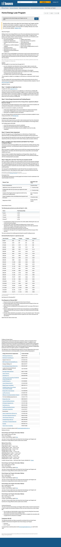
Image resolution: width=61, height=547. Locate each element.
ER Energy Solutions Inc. (8, 355)
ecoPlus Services (6, 392)
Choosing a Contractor (13, 173)
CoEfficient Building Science (9, 407)
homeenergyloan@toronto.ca (23, 428)
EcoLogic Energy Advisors (8, 371)
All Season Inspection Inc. (8, 403)
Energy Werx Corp (6, 399)
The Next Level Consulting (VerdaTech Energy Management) (11, 378)
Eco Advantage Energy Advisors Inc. (10, 366)
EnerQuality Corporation (8, 409)
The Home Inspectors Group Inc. (9, 415)
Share (46, 13)
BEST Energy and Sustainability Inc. (10, 361)
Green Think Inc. (6, 373)
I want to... (44, 2)
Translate (55, 13)
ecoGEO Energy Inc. (7, 381)
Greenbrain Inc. (6, 375)
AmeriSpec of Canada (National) (9, 421)
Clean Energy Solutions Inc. (8, 417)
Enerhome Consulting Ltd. (8, 357)
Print (50, 13)
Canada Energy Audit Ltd (8, 419)
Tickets (32, 460)
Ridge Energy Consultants (8, 385)
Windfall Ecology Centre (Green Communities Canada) (9, 388)
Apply (36, 18)
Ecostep (4, 423)
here (17, 437)
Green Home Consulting (8, 425)
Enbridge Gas (15, 115)
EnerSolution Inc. (6, 405)
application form (13, 89)
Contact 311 (55, 2)
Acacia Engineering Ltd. (8, 383)
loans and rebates (5, 82)
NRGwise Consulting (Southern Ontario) (11, 395)
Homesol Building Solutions (8, 401)
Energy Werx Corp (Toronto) (8, 390)
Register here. (18, 28)
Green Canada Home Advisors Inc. (10, 413)
